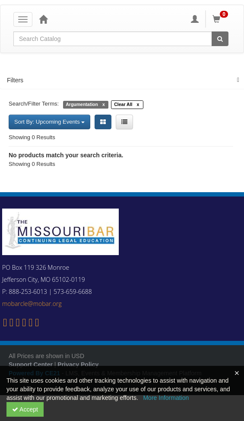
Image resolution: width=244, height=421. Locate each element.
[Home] (43, 19)
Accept (25, 409)
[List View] (124, 122)
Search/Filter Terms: (34, 103)
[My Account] (194, 19)
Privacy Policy (77, 364)
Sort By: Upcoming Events (49, 122)
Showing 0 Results (32, 137)
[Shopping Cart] (221, 19)
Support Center (31, 364)
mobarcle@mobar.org (32, 303)
